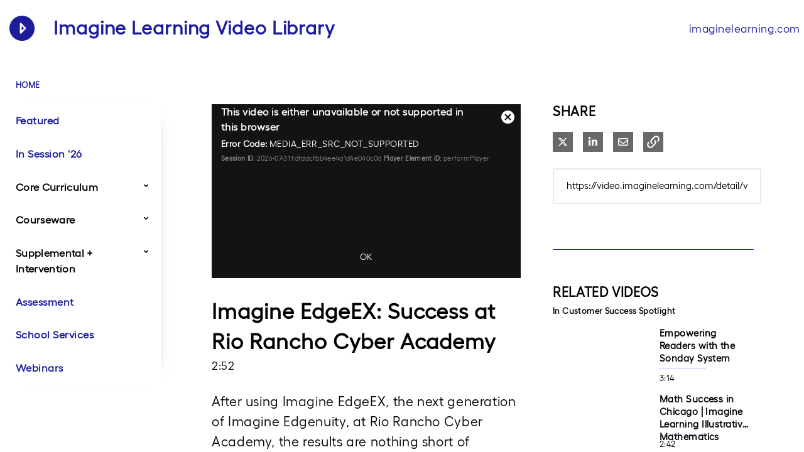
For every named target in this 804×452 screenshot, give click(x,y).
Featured (38, 120)
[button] (653, 142)
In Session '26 (49, 153)
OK (366, 257)
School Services (55, 334)
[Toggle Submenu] (146, 185)
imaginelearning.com (744, 29)
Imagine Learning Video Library (194, 28)
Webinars (39, 368)
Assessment (45, 302)
